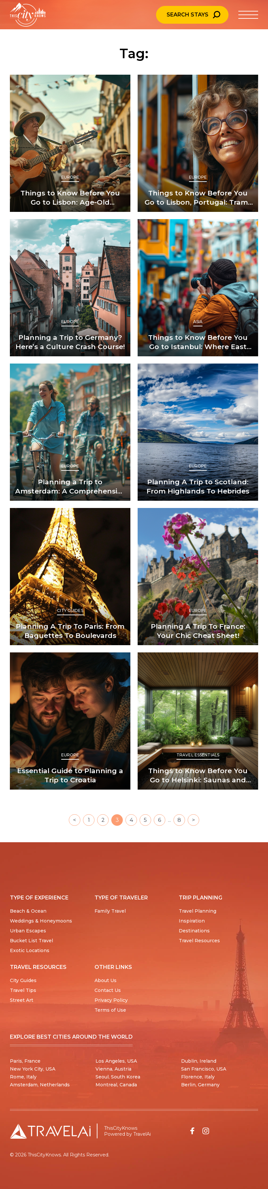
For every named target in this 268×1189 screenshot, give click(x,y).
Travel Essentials (197, 754)
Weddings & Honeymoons (41, 921)
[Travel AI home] (50, 1131)
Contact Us (107, 990)
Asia (197, 321)
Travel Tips (23, 990)
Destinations (194, 931)
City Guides (70, 610)
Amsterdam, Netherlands (40, 1085)
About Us (105, 980)
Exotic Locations (29, 950)
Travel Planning (197, 911)
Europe (70, 177)
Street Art (21, 1000)
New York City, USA (32, 1069)
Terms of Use (110, 1010)
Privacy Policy (111, 1000)
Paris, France (25, 1061)
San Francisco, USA (203, 1069)
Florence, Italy (198, 1077)
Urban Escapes (28, 931)
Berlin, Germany (200, 1085)
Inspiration (192, 921)
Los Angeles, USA (116, 1061)
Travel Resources (199, 941)
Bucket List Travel (31, 941)
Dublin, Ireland (198, 1061)
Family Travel (110, 911)
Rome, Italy (23, 1077)
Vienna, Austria (113, 1069)
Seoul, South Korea (117, 1077)
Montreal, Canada (116, 1085)
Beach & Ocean (28, 911)
